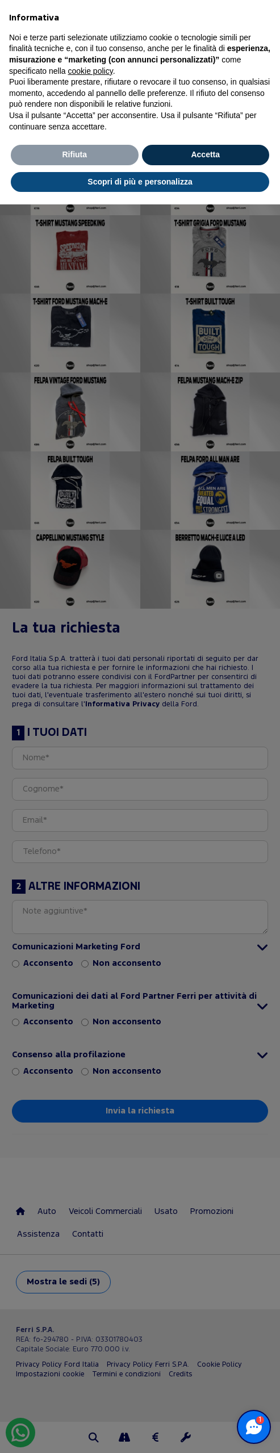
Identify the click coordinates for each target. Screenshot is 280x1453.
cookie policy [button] (90, 71)
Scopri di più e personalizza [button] (139, 181)
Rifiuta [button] (74, 154)
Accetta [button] (205, 154)
